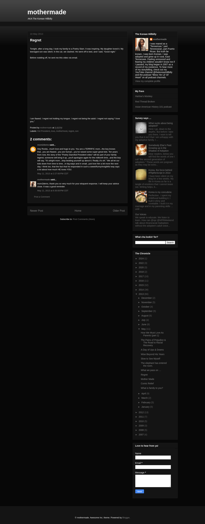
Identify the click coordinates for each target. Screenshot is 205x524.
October (145, 306)
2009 (141, 425)
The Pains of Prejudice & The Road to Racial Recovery (153, 343)
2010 (141, 421)
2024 (141, 258)
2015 (141, 285)
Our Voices (140, 214)
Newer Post (36, 210)
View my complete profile (147, 81)
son (77, 131)
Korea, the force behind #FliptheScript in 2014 (160, 171)
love (53, 131)
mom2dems (43, 145)
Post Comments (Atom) (84, 219)
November (146, 302)
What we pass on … (151, 370)
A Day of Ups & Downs (152, 349)
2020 (141, 267)
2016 (141, 280)
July (143, 320)
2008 (141, 430)
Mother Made (147, 379)
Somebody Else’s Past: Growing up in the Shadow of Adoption (160, 148)
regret (71, 131)
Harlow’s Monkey (143, 96)
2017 (141, 276)
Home (78, 210)
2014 (141, 289)
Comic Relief (147, 383)
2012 (141, 412)
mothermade (47, 12)
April (144, 393)
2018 (141, 272)
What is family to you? (152, 388)
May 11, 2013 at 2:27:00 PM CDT (52, 173)
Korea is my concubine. (160, 192)
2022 (141, 263)
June (144, 324)
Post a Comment (42, 197)
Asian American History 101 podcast (153, 106)
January (145, 407)
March (144, 398)
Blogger (125, 517)
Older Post (119, 210)
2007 (141, 434)
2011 (141, 416)
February (146, 402)
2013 (141, 294)
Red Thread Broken (145, 101)
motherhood (61, 131)
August (145, 315)
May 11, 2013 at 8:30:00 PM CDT (52, 190)
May (143, 329)
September (147, 311)
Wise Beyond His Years (152, 354)
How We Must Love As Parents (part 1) (152, 334)
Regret (144, 374)
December (146, 298)
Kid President (43, 131)
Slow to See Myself (150, 358)
